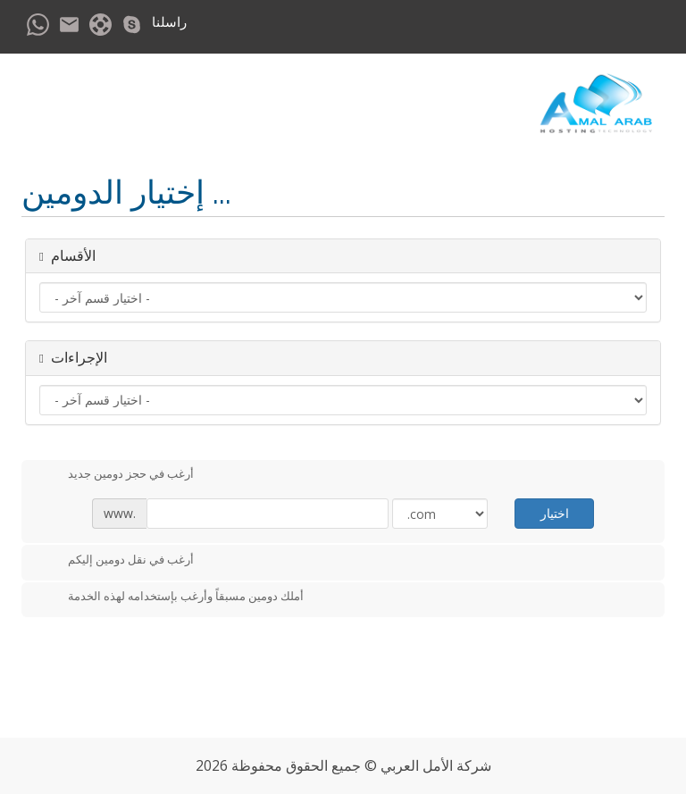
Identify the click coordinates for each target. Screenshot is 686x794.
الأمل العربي (417, 765)
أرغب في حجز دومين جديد (116, 475)
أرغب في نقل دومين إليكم (116, 561)
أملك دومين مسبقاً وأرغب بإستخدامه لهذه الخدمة (171, 597)
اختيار (554, 513)
